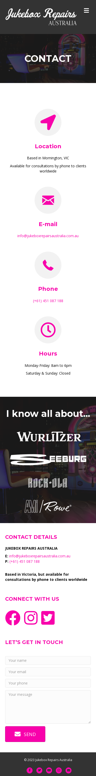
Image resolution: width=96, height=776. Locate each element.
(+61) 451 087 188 (48, 300)
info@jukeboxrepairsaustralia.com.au (48, 235)
